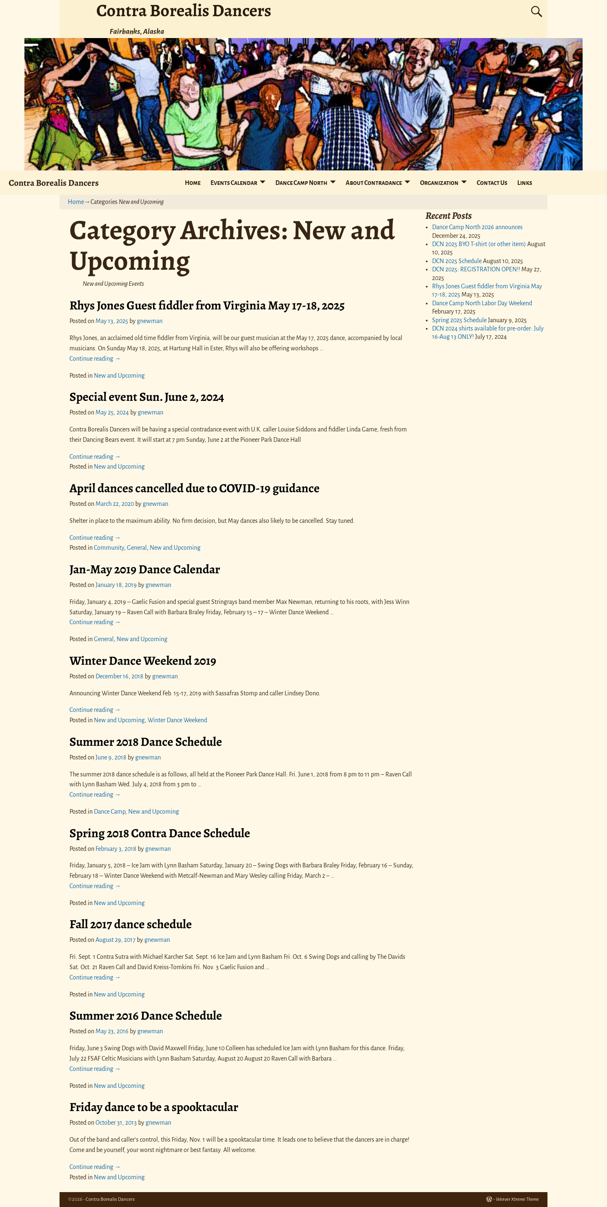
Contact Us (492, 183)
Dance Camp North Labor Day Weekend (482, 303)
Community (109, 547)
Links (524, 183)
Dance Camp (109, 811)
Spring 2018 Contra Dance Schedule (159, 833)
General (137, 547)
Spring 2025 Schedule (459, 320)
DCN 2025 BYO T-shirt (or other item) (479, 244)
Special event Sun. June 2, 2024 (146, 396)
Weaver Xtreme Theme (517, 1199)
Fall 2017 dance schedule (130, 924)
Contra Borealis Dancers (54, 183)
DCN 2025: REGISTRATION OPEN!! (476, 269)
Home (193, 183)
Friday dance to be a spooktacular (153, 1107)
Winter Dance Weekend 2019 (142, 660)
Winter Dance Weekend (177, 720)
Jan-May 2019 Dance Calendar (144, 569)
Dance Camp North (301, 183)
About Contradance (374, 183)
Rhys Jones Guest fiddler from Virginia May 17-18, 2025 (207, 305)
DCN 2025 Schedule (457, 261)
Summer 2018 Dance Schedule (145, 741)
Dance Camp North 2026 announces (477, 227)
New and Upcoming (119, 375)
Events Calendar (233, 183)
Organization (439, 183)
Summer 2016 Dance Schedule (145, 1015)
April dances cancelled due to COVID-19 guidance (194, 488)
